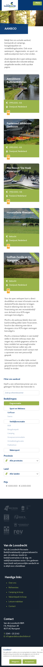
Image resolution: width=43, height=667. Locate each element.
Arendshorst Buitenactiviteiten (16, 80)
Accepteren (29, 661)
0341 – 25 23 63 (12, 633)
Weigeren (15, 661)
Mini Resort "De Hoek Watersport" (19, 169)
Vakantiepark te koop (18, 597)
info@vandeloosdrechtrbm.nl (18, 636)
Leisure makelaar (16, 601)
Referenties (13, 587)
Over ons (12, 583)
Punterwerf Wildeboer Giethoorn (19, 125)
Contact (12, 606)
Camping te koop (16, 592)
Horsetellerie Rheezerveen (21, 212)
